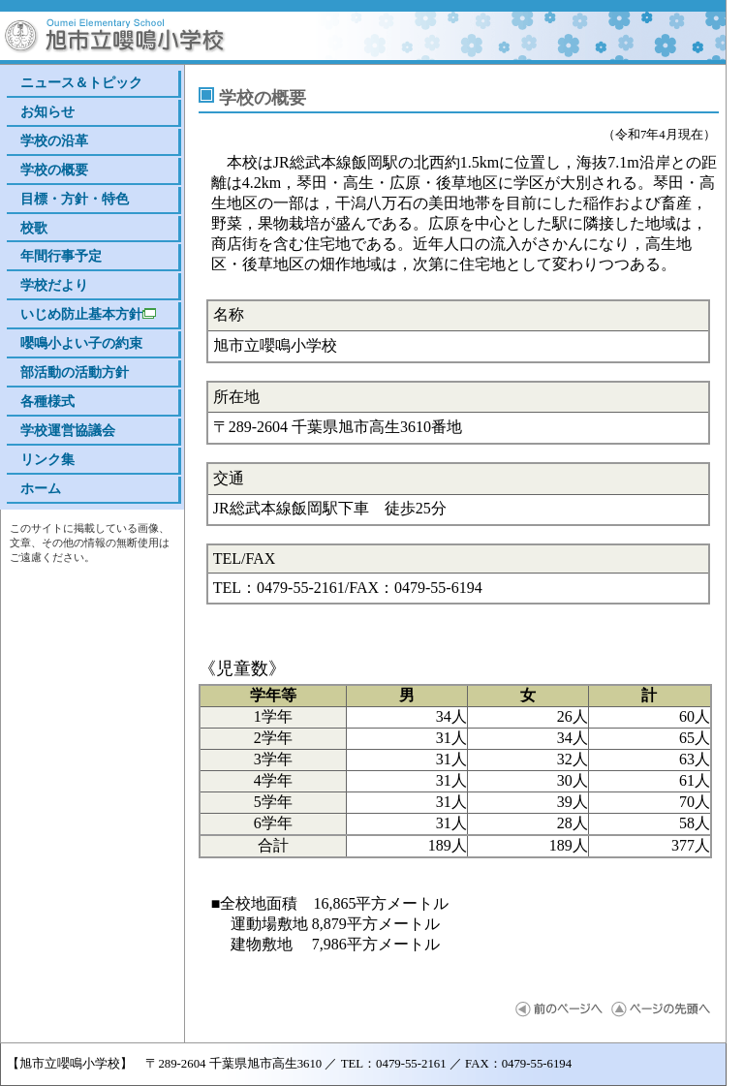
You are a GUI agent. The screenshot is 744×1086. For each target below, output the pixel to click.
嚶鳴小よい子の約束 (81, 343)
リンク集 (47, 459)
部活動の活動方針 (74, 372)
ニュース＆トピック (81, 82)
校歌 (33, 227)
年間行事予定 (61, 256)
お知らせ (47, 111)
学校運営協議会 (67, 430)
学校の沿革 (54, 140)
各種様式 (47, 401)
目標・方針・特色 (74, 198)
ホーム (40, 488)
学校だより (54, 285)
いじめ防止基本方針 (88, 314)
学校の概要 (54, 169)
